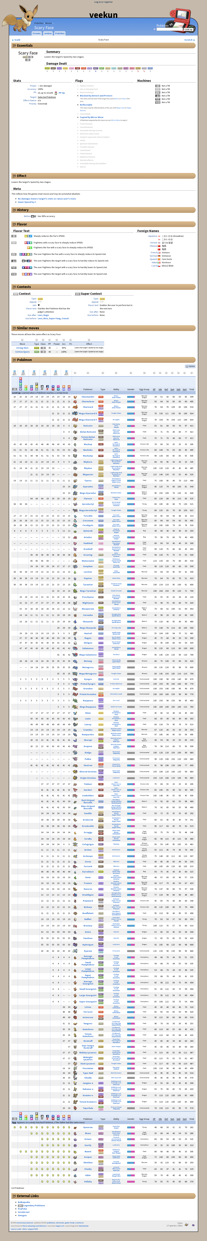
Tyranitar (88, 584)
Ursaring (87, 554)
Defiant (116, 899)
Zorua (88, 861)
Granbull (87, 549)
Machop (88, 444)
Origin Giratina (88, 777)
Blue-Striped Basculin (88, 807)
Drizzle (116, 679)
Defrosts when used (89, 133)
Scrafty (88, 838)
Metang (88, 661)
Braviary (88, 925)
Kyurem (88, 951)
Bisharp (88, 907)
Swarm (116, 529)
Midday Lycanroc (87, 1052)
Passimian (88, 1068)
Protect (124, 99)
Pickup (116, 955)
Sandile (88, 813)
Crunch (65, 318)
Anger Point (116, 480)
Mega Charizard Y (88, 419)
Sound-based (86, 127)
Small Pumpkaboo (88, 963)
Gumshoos (88, 1029)
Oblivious (116, 559)
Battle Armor (116, 738)
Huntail (88, 633)
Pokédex (38, 23)
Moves (48, 23)
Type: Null (88, 1073)
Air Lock (116, 700)
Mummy (116, 844)
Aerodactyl (88, 504)
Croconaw (88, 520)
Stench (116, 1137)
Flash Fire (116, 497)
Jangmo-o (88, 1083)
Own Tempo (116, 1046)
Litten (88, 1007)
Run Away (116, 424)
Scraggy (88, 832)
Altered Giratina (87, 771)
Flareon (88, 498)
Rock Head (116, 462)
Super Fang (55, 318)
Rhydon (88, 468)
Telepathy (116, 753)
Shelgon (88, 642)
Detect (116, 99)
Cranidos (88, 729)
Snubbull (88, 543)
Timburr (88, 784)
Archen (87, 849)
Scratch (190, 39)
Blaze (116, 396)
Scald (15, 39)
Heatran (88, 765)
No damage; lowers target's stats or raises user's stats (47, 198)
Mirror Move (115, 120)
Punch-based (86, 123)
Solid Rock (116, 474)
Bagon (88, 638)
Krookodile (88, 826)
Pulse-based (86, 153)
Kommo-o (88, 1095)
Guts (116, 426)
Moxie (116, 487)
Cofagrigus (88, 844)
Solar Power (116, 397)
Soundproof (116, 915)
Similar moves (28, 328)
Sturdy (116, 565)
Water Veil (116, 634)
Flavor (22, 224)
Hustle (116, 427)
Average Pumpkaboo (88, 957)
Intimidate (116, 479)
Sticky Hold (116, 1139)
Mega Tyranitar (88, 590)
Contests (24, 287)
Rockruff (88, 1040)
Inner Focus (116, 901)
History (23, 210)
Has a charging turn (89, 89)
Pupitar (88, 578)
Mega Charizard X (88, 413)
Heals (82, 140)
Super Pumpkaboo (88, 976)
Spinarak (88, 530)
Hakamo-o (88, 1089)
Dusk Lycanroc (88, 1063)
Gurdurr (88, 789)
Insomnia (116, 531)
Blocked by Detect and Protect (96, 95)
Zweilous (88, 938)
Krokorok (88, 819)
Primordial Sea (116, 684)
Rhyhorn (88, 461)
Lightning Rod (116, 460)
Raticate (88, 425)
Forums (37, 33)
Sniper (116, 532)
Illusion (116, 861)
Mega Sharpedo (88, 627)
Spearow (88, 1127)
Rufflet (87, 919)
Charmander (88, 396)
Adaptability (116, 801)
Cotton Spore (22, 351)
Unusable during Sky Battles (93, 163)
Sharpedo (88, 621)
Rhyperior (88, 474)
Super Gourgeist (88, 1001)
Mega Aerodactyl (88, 510)
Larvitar (88, 571)
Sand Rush (116, 1052)
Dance (83, 166)
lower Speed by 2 (27, 202)
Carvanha (88, 615)
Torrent (116, 515)
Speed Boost (116, 616)
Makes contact (87, 85)
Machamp (88, 455)
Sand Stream (116, 584)
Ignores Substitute (89, 143)
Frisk (116, 957)
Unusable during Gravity (91, 130)
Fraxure (88, 883)
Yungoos (87, 1023)
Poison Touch (116, 1141)
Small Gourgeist (87, 989)
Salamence (88, 648)
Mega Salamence (88, 654)
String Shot (22, 347)
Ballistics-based (87, 156)
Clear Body (116, 660)
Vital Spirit (116, 1041)
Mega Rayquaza (88, 706)
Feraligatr (88, 525)
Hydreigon (87, 944)
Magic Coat (120, 108)
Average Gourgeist (88, 982)
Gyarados (88, 486)
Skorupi (88, 740)
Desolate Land (116, 694)
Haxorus (88, 889)
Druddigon (88, 894)
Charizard (88, 407)
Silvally (88, 1077)
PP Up (59, 92)
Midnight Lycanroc (88, 1058)
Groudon (88, 688)
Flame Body (116, 766)
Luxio (88, 718)
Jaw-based (85, 150)
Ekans (88, 1133)
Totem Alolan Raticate (88, 438)
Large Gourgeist (87, 995)
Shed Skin (116, 578)
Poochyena (88, 597)
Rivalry (116, 711)
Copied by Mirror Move (91, 117)
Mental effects (87, 160)
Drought (116, 420)
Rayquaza (88, 700)
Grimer (88, 1139)
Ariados (88, 537)
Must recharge (87, 92)
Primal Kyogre (88, 683)
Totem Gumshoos (88, 1035)
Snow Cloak (116, 561)
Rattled (116, 545)
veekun (103, 14)
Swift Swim (116, 632)
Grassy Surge (116, 1107)
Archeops (88, 856)
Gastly (88, 1145)
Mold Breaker (116, 493)
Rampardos (88, 734)
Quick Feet (116, 549)
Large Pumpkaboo (88, 969)
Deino (88, 931)
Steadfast (116, 446)
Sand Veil (116, 567)
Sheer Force (116, 482)
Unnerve (116, 505)
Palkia (88, 759)
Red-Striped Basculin (88, 801)
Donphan (88, 566)
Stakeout (116, 1022)
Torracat (88, 1011)
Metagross (88, 667)
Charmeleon (88, 401)
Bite (45, 318)
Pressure (116, 504)
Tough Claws (116, 413)
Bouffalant (88, 913)
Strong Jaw (116, 628)
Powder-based (87, 147)
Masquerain (88, 608)
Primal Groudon (88, 694)
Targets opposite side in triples (95, 137)
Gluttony (116, 430)
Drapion (88, 746)
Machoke (88, 449)
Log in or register (103, 1)
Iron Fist (116, 785)
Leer (40, 315)
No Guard (116, 444)
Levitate (116, 778)
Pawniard (88, 900)
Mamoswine (88, 560)
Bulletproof (116, 1081)
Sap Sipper (116, 913)
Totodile (88, 515)
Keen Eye (116, 741)
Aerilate (116, 654)
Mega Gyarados (88, 493)
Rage (46, 315)
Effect (21, 176)
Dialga (88, 752)
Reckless (116, 463)
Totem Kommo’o (88, 1101)
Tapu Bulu (88, 1108)
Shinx (88, 713)
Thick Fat (116, 433)
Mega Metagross (88, 673)
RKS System (116, 1078)
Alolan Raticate (88, 431)
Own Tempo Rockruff (88, 1046)
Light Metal (116, 662)
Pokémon (24, 360)
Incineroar (88, 1017)
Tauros (88, 480)
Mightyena (88, 602)
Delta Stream (116, 707)
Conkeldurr (88, 795)
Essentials (25, 45)
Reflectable (86, 104)
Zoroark (88, 866)
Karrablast (88, 871)
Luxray (88, 724)
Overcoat (116, 643)
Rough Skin (116, 614)
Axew (88, 877)
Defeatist (116, 850)
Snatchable (85, 113)
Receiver (116, 1067)
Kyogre (88, 679)
